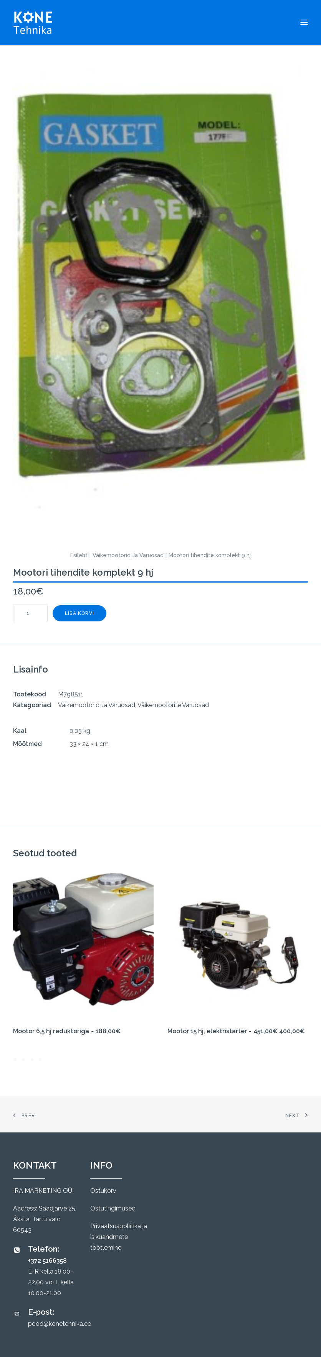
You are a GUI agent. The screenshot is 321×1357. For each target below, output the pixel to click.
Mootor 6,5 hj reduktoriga (67, 1031)
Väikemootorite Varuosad (173, 705)
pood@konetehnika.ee (59, 1323)
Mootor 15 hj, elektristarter (236, 1031)
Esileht (79, 555)
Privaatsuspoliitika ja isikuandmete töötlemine (118, 1236)
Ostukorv (103, 1190)
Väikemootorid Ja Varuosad (128, 555)
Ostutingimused (113, 1208)
